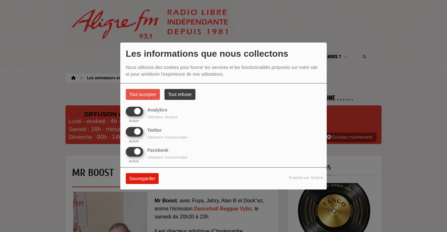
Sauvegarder (142, 178)
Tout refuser (180, 94)
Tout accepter (142, 94)
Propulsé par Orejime (306, 177)
